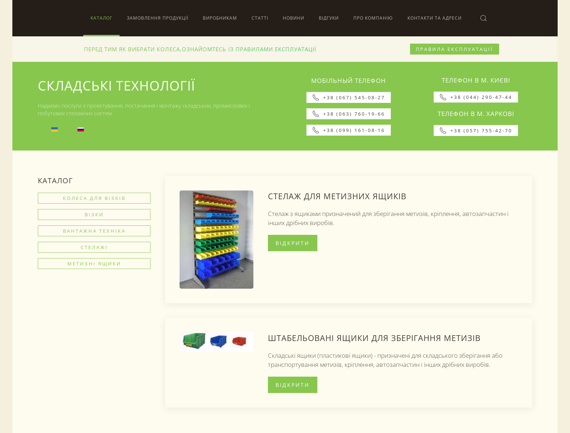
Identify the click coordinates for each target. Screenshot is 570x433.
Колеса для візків (94, 198)
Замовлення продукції (157, 18)
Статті (260, 18)
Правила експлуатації (454, 49)
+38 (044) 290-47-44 (475, 97)
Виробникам (220, 18)
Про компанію (373, 18)
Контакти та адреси (435, 18)
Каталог (101, 18)
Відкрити (293, 243)
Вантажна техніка (94, 231)
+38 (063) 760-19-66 (348, 113)
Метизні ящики (94, 263)
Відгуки (329, 18)
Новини (293, 18)
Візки (94, 214)
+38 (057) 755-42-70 (475, 130)
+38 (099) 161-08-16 (348, 130)
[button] (483, 18)
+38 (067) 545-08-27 (348, 97)
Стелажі (94, 247)
